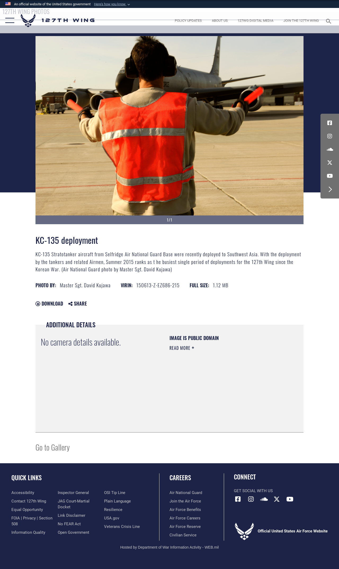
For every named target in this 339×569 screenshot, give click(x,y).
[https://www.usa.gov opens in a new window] (111, 518)
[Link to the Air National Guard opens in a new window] (186, 492)
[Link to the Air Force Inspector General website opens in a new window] (73, 492)
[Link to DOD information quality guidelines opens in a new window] (28, 532)
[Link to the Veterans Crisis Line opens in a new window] (122, 526)
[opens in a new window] (188, 20)
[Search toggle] (329, 20)
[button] (112, 4)
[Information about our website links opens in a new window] (71, 515)
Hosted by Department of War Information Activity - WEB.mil (169, 547)
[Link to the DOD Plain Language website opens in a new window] (117, 501)
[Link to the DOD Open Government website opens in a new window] (73, 532)
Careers (180, 477)
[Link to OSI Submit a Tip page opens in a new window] (114, 492)
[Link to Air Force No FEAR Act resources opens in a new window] (69, 524)
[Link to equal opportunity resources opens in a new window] (27, 509)
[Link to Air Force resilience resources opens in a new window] (113, 509)
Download (49, 303)
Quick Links (26, 477)
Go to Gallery (52, 447)
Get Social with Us (253, 490)
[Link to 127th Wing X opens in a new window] (329, 162)
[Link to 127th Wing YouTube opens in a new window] (329, 176)
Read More (181, 348)
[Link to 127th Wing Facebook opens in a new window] (329, 123)
